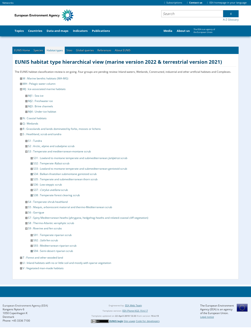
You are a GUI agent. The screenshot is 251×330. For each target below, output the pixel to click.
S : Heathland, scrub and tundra (42, 134)
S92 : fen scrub (45, 240)
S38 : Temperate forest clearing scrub (56, 195)
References (104, 50)
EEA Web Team (133, 305)
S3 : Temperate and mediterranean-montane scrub (59, 151)
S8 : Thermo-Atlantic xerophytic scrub (51, 223)
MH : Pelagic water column (39, 84)
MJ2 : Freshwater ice (40, 101)
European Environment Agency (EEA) (25, 305)
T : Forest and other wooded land (43, 257)
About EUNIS (123, 50)
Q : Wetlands (30, 123)
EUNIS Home (22, 50)
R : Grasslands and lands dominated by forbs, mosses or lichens (62, 129)
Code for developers (148, 321)
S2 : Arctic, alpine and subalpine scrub (51, 146)
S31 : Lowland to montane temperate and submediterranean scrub (80, 158)
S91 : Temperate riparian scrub (52, 235)
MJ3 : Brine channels (40, 106)
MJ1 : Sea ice (36, 96)
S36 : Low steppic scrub (47, 184)
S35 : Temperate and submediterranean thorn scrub (65, 179)
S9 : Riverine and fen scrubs (45, 228)
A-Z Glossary (231, 19)
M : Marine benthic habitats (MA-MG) (45, 78)
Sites (69, 50)
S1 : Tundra (35, 141)
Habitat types (55, 50)
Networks (7, 2)
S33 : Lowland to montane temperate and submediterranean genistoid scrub (80, 169)
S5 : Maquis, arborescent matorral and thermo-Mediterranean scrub (70, 207)
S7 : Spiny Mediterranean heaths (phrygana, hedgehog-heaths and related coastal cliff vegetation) (88, 218)
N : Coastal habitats (35, 118)
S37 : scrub (50, 190)
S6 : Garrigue (36, 212)
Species (38, 50)
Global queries (85, 50)
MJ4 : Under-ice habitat (42, 111)
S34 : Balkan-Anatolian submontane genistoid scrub (65, 174)
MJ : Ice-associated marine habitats (44, 89)
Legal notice (207, 316)
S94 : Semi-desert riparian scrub (53, 251)
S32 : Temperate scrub (51, 163)
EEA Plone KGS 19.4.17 (135, 310)
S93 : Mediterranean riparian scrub (54, 246)
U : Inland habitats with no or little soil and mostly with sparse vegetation (67, 263)
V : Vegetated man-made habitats (43, 268)
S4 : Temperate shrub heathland (48, 202)
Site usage (129, 321)
